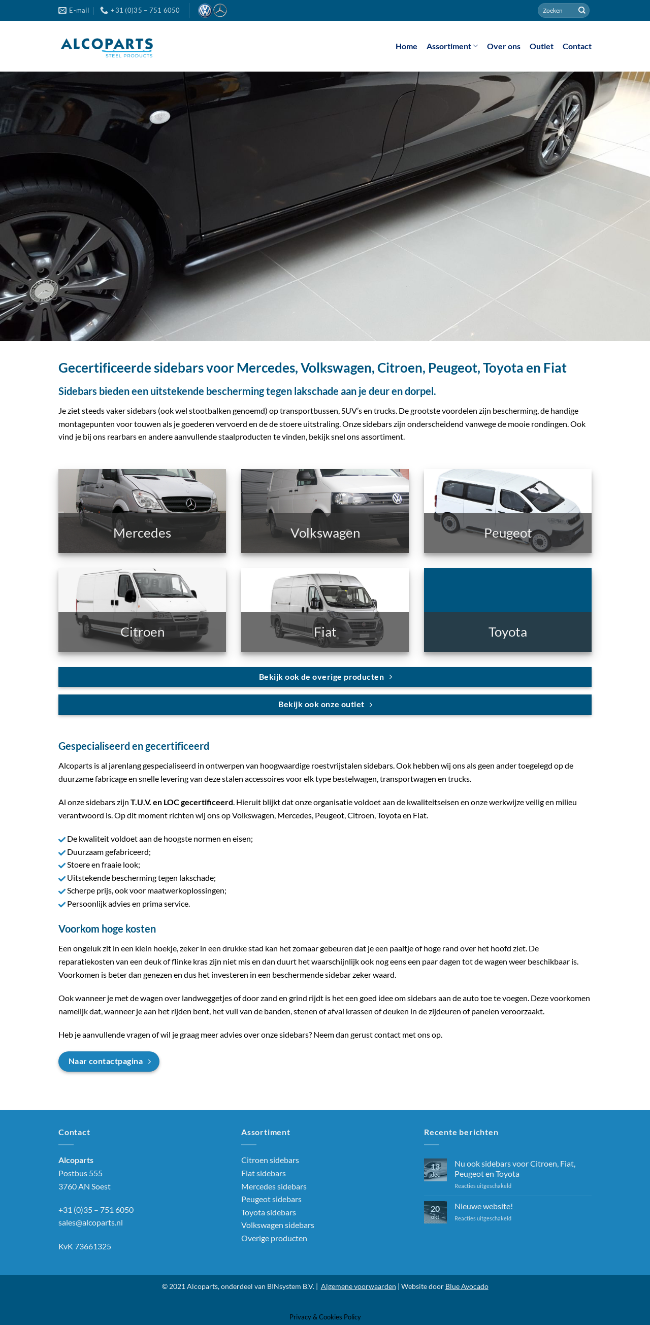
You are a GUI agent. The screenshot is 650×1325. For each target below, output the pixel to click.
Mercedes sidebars (274, 1186)
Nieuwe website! (483, 1206)
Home (406, 46)
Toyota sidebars (268, 1212)
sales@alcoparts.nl (90, 1222)
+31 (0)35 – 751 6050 (96, 1209)
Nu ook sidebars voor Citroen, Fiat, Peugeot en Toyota (514, 1168)
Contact (577, 46)
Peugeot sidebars (271, 1199)
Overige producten (274, 1238)
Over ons (504, 46)
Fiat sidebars (263, 1173)
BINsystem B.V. (290, 1286)
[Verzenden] (582, 10)
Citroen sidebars (270, 1160)
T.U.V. (141, 802)
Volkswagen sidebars (277, 1225)
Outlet (542, 46)
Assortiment (452, 46)
